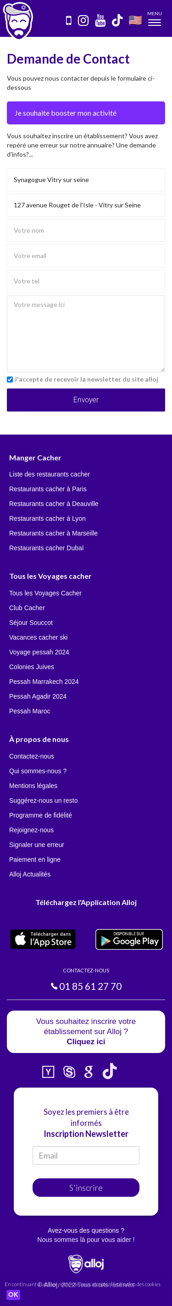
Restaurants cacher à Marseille (53, 533)
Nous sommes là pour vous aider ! (85, 1239)
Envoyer (86, 399)
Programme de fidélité (40, 815)
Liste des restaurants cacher (49, 474)
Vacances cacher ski (38, 637)
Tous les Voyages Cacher (45, 593)
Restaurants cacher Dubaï (46, 548)
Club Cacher (27, 608)
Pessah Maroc (29, 711)
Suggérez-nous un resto (43, 800)
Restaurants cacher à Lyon (47, 518)
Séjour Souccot (31, 622)
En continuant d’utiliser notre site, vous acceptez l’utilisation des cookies (83, 1284)
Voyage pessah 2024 (39, 652)
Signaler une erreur (36, 844)
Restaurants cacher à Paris (48, 489)
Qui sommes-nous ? (38, 771)
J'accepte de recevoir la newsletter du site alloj (86, 379)
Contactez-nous (31, 756)
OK (13, 1295)
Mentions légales (33, 785)
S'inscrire (86, 1187)
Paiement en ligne (35, 859)
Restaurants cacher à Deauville (54, 503)
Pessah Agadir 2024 (38, 696)
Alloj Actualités (29, 874)
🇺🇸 (135, 19)
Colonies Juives (31, 667)
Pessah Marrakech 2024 (44, 681)
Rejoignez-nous (31, 830)
